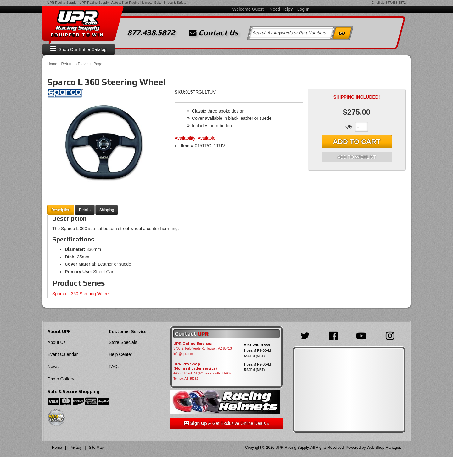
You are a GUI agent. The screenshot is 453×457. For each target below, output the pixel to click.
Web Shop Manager (383, 447)
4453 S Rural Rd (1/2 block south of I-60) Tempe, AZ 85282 (202, 376)
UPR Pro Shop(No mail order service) (195, 366)
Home (52, 64)
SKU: (180, 92)
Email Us (378, 2)
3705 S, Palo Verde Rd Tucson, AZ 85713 (202, 348)
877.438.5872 (396, 2)
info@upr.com (183, 354)
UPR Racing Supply (61, 2)
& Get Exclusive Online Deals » (226, 423)
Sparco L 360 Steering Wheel (80, 293)
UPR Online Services (192, 343)
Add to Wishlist (357, 156)
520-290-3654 (257, 344)
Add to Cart (356, 142)
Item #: (188, 145)
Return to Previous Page (81, 64)
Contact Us (213, 33)
